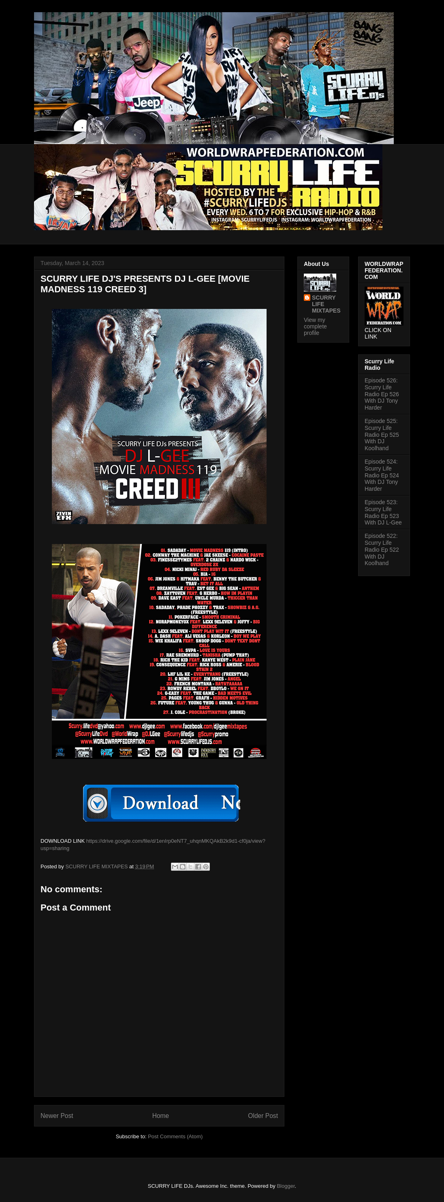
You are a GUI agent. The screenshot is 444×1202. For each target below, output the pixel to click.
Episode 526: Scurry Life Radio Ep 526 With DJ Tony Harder (382, 394)
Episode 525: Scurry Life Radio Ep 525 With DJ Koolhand (382, 434)
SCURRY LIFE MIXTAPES (326, 304)
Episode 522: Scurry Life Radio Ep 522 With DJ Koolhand (382, 549)
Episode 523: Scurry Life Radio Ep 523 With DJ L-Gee (383, 512)
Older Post (263, 1115)
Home (160, 1115)
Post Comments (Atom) (175, 1136)
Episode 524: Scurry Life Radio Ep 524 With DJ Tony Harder (382, 475)
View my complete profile (315, 326)
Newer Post (57, 1115)
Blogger (286, 1186)
